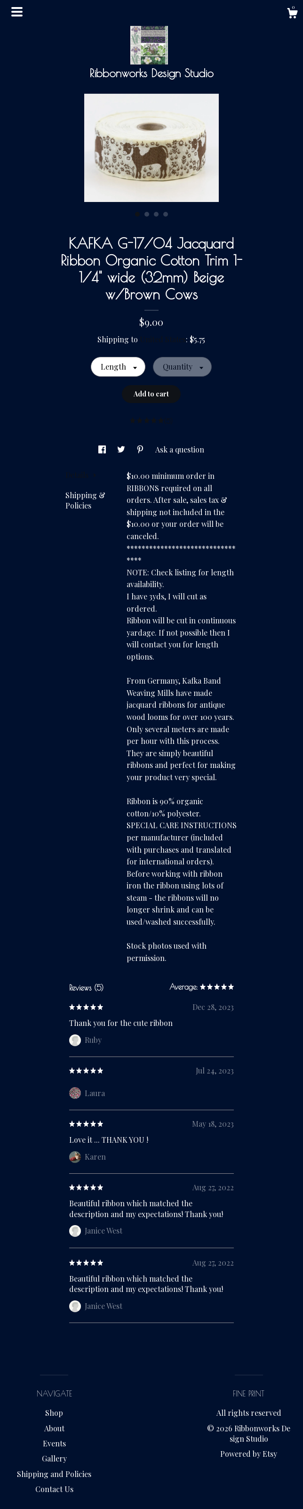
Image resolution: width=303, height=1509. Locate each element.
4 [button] (165, 214)
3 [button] (156, 214)
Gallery (54, 1458)
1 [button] (137, 214)
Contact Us (54, 1489)
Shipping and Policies (54, 1474)
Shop (54, 1413)
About (54, 1428)
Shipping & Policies (85, 500)
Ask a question (179, 449)
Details (80, 475)
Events (54, 1443)
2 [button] (146, 214)
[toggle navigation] (17, 11)
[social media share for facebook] (103, 449)
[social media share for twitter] (122, 449)
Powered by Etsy (248, 1454)
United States (163, 339)
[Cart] (292, 14)
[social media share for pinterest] (141, 449)
